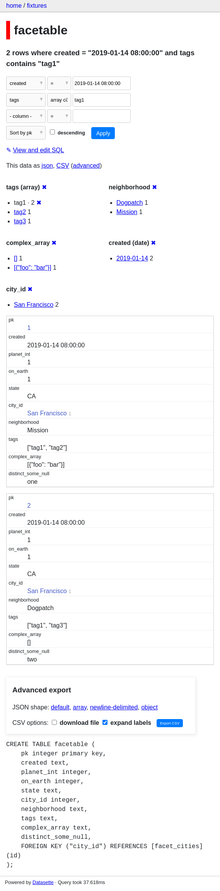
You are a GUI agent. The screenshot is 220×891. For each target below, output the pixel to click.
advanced (86, 165)
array (80, 707)
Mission (126, 212)
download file (75, 722)
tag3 (20, 221)
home (14, 5)
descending (67, 133)
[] (15, 258)
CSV (62, 165)
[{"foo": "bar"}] (32, 267)
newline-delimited (114, 707)
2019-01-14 (132, 258)
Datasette (43, 882)
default (60, 707)
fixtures (37, 5)
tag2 (20, 212)
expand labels (126, 722)
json (47, 165)
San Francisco (33, 304)
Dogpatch (129, 202)
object (149, 707)
